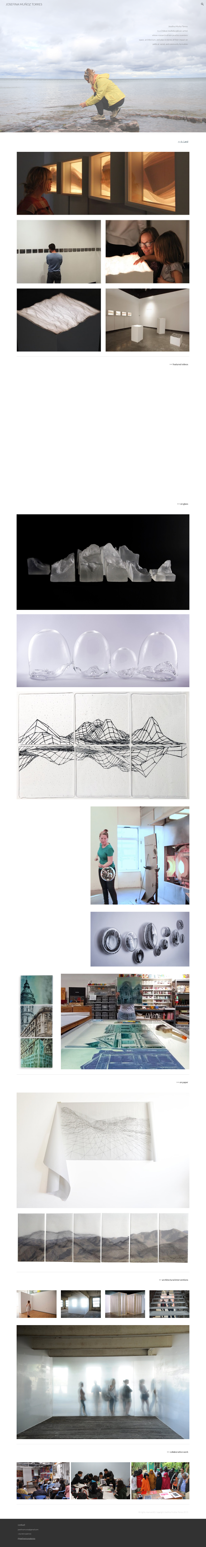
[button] (202, 4)
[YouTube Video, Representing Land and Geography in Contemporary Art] (154, 434)
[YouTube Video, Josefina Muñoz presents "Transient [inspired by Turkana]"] (59, 464)
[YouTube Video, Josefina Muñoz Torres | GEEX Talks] (59, 403)
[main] (103, 39)
